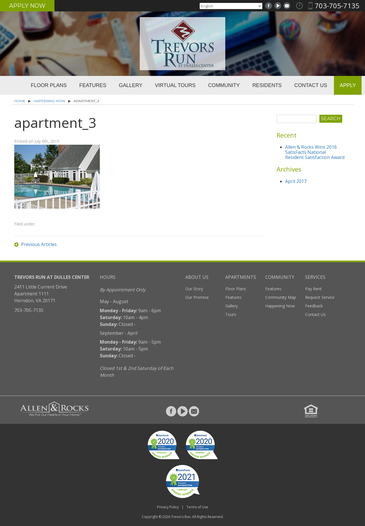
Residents (267, 85)
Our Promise (197, 297)
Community (224, 85)
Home (13, 85)
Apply (348, 85)
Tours (230, 314)
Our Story (194, 288)
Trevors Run (180, 516)
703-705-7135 (337, 5)
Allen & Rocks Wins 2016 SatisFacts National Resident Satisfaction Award (314, 152)
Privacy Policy (168, 507)
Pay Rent (313, 288)
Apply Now (27, 5)
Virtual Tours (175, 85)
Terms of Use (197, 507)
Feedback (314, 306)
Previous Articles (39, 244)
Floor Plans (49, 85)
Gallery (131, 85)
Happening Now (49, 101)
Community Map (280, 297)
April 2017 (296, 181)
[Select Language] (231, 6)
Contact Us (310, 85)
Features (92, 85)
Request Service (319, 297)
